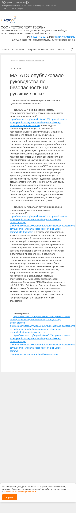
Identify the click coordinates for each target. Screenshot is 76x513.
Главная (5, 49)
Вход (6, 8)
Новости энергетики (35, 61)
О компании (18, 49)
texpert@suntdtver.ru (65, 36)
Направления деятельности (41, 49)
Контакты (62, 49)
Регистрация (17, 8)
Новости (22, 61)
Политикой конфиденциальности (20, 490)
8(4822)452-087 (38, 36)
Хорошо (9, 496)
